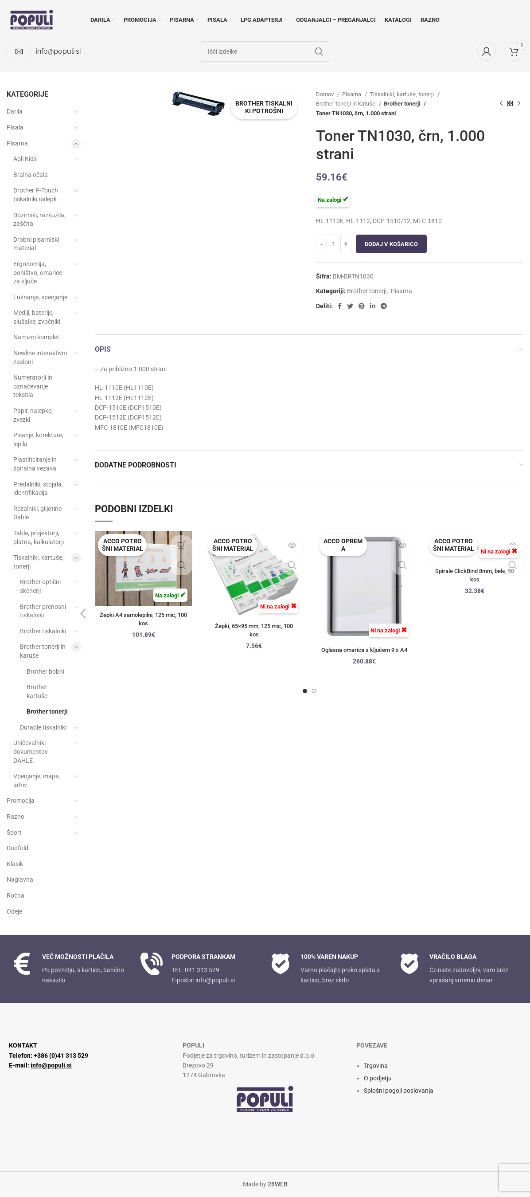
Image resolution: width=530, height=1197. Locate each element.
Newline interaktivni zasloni (40, 357)
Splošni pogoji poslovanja (398, 1090)
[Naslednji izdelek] (518, 103)
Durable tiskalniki (43, 727)
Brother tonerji (402, 103)
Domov (325, 94)
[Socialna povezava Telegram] (384, 306)
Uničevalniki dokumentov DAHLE (30, 751)
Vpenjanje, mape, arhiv (36, 781)
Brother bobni (45, 671)
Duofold (17, 848)
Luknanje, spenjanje (40, 297)
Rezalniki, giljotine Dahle (37, 513)
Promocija (21, 800)
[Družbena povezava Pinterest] (361, 306)
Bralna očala (30, 174)
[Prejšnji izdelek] (501, 103)
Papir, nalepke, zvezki (33, 415)
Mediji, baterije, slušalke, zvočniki (36, 317)
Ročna (15, 895)
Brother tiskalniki (43, 631)
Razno (15, 816)
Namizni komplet (36, 337)
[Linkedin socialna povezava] (372, 306)
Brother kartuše (37, 691)
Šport (14, 832)
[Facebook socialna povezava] (339, 306)
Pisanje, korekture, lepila (38, 439)
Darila (15, 111)
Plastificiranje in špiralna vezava (35, 464)
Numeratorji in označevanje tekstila (32, 386)
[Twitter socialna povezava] (350, 306)
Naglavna (20, 879)
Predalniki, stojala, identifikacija (38, 489)
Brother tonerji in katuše (346, 103)
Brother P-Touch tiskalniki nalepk (35, 195)
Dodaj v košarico (391, 244)
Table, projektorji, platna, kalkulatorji (38, 538)
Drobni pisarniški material (36, 244)
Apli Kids (25, 158)
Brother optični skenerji (40, 586)
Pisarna (352, 94)
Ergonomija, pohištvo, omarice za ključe (37, 272)
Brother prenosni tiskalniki (43, 611)
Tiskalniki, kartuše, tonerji (402, 94)
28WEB (278, 1184)
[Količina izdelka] (333, 244)
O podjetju (378, 1078)
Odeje (14, 911)
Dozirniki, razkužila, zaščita (39, 220)
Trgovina (376, 1065)
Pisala (15, 127)
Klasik (15, 863)
